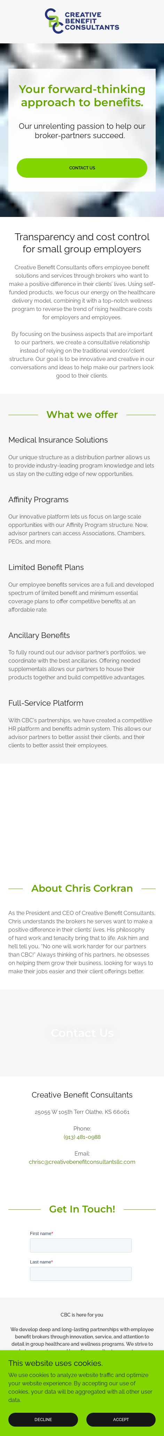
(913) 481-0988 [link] (82, 1137)
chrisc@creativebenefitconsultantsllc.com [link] (82, 1162)
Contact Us (82, 168)
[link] (82, 21)
